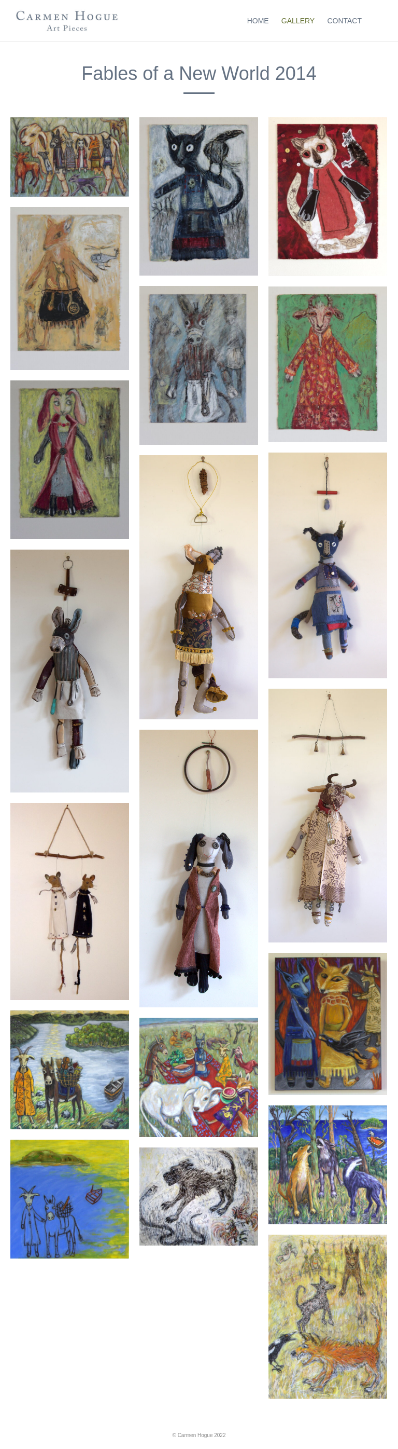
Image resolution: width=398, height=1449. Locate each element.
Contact (344, 21)
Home (258, 21)
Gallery (298, 21)
